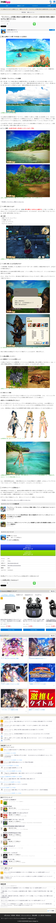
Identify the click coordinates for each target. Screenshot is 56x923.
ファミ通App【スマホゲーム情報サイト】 (9, 9)
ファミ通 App (5, 2)
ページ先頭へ (52, 910)
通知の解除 (34, 915)
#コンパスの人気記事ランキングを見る (8, 753)
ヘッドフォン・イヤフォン (8, 594)
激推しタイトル (30, 12)
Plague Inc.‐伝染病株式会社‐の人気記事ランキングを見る (11, 776)
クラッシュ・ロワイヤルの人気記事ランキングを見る (11, 771)
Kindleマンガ (19, 594)
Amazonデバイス (29, 594)
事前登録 (24, 12)
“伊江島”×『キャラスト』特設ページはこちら (13, 201)
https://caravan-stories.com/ (13, 563)
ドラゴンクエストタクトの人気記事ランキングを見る (11, 793)
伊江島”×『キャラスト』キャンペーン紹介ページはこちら (16, 500)
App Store (28, 547)
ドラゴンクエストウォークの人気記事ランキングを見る (11, 760)
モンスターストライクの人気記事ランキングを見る (10, 782)
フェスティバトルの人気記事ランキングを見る (10, 765)
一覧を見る (52, 591)
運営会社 (18, 915)
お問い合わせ (7, 915)
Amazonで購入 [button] (11, 629)
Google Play (28, 553)
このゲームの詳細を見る (13, 539)
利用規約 (13, 915)
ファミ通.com (41, 915)
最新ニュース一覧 (23, 9)
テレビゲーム (38, 594)
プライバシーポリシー (26, 915)
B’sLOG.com (48, 915)
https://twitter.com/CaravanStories (14, 565)
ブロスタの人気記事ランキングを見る (8, 787)
